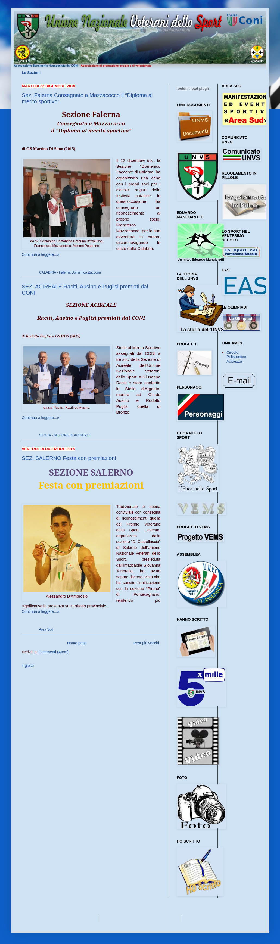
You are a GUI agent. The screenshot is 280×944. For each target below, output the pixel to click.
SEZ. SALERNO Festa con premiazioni (69, 458)
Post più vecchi (146, 643)
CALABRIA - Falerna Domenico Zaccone (70, 272)
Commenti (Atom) (54, 652)
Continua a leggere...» (40, 254)
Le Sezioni (31, 72)
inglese (28, 665)
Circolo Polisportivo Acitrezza (236, 357)
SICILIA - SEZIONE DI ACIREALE (65, 435)
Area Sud (46, 629)
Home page (77, 643)
